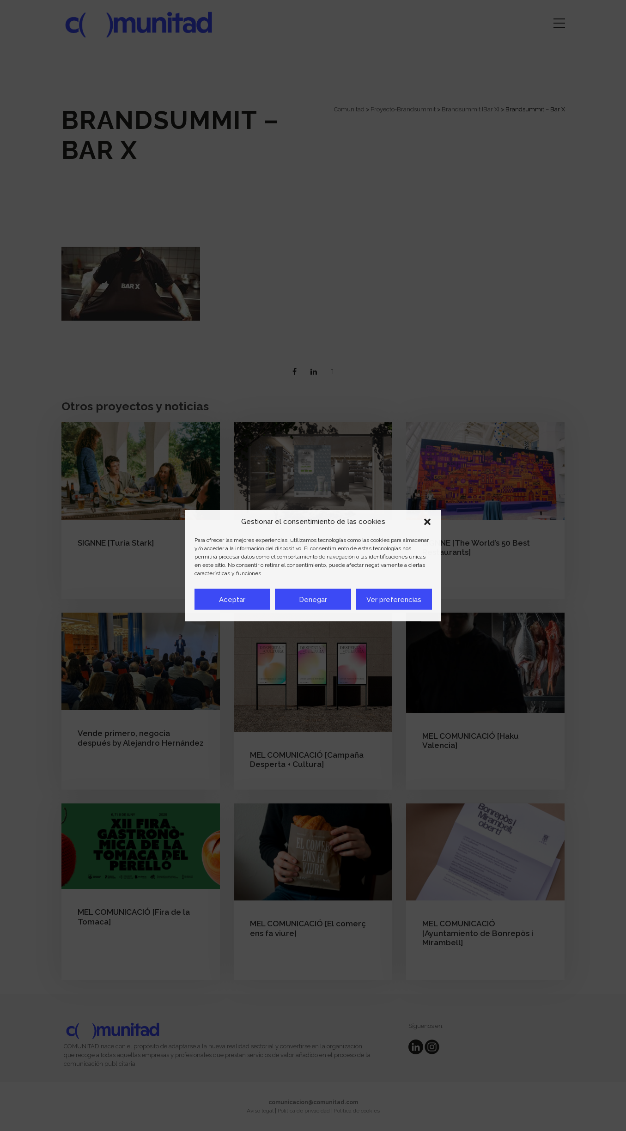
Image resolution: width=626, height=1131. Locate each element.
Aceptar (232, 599)
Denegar (313, 599)
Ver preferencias (393, 599)
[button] (427, 521)
